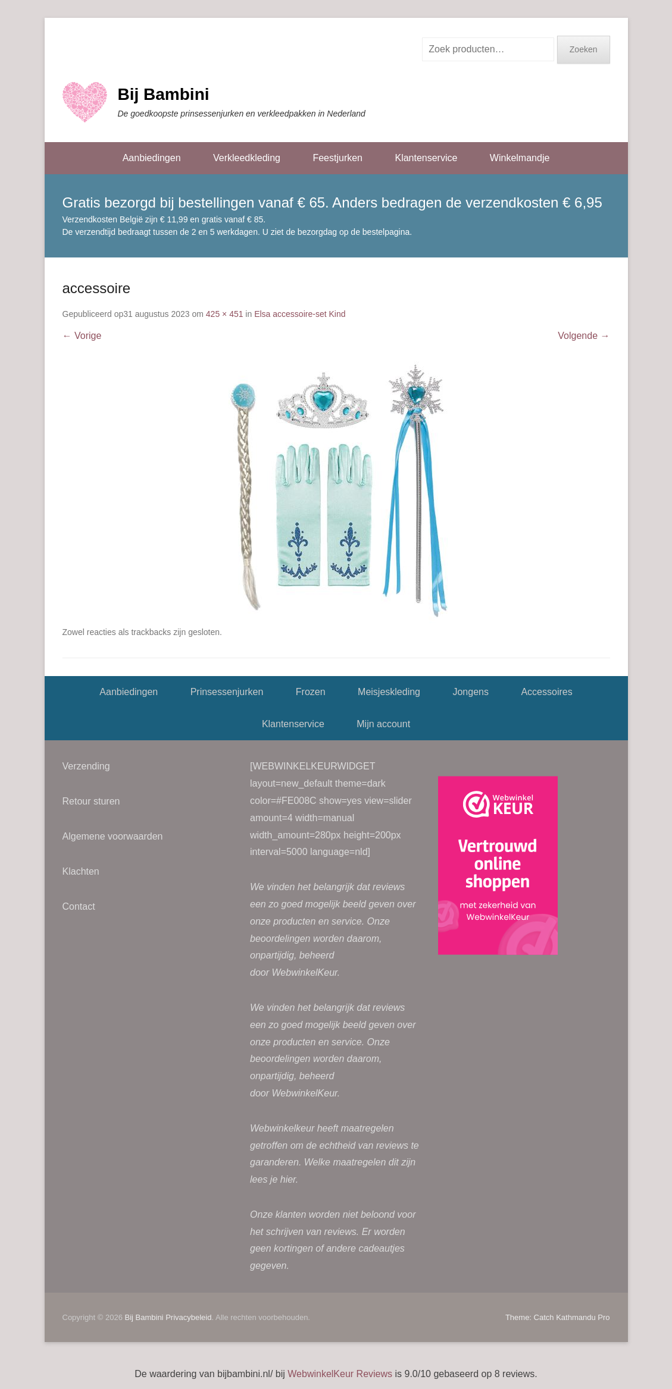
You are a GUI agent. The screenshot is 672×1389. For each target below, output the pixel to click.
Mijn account (383, 724)
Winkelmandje (519, 158)
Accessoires (546, 692)
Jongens (470, 692)
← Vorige (82, 336)
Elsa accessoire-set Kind (299, 314)
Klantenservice (426, 158)
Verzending (86, 766)
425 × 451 (224, 314)
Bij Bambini (164, 94)
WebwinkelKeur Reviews (339, 1374)
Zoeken (584, 49)
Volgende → (584, 336)
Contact (78, 906)
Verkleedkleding (246, 158)
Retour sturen (91, 801)
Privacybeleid (188, 1317)
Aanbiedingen (152, 158)
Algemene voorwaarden (112, 836)
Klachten (80, 871)
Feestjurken (337, 158)
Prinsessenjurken (227, 692)
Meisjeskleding (389, 692)
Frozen (311, 692)
